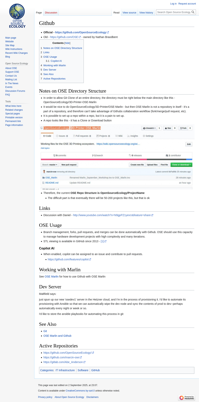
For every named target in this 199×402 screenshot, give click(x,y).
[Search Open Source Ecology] (176, 12)
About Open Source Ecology (69, 397)
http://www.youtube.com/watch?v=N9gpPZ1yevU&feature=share (112, 215)
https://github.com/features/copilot (68, 259)
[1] (102, 241)
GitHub (95, 370)
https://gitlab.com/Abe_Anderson (63, 362)
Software (83, 370)
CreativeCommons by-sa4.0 (80, 390)
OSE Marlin (52, 276)
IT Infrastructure (65, 370)
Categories (46, 370)
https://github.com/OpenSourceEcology (80, 32)
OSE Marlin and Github (57, 335)
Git (45, 331)
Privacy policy (45, 397)
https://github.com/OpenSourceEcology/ (67, 352)
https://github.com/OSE (64, 37)
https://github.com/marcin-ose (61, 357)
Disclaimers (92, 397)
